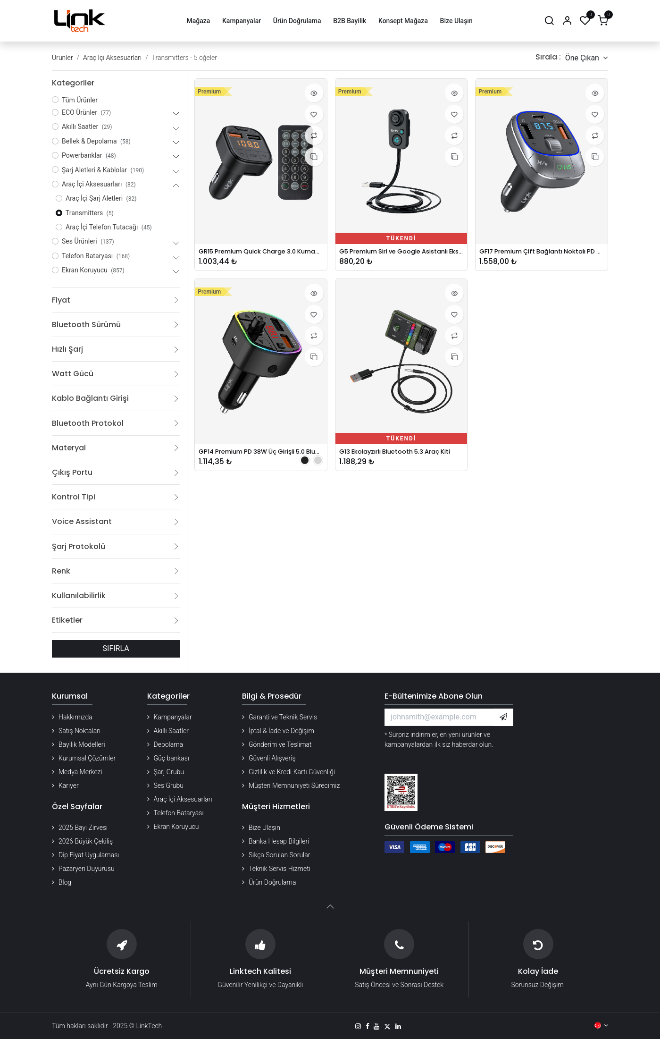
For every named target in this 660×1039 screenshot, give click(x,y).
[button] (586, 58)
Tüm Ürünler (80, 100)
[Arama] (549, 21)
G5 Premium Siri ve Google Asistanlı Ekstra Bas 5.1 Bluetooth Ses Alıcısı (401, 252)
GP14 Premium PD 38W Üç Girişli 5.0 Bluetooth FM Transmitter (261, 454)
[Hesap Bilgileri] (567, 21)
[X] (387, 1026)
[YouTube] (376, 1026)
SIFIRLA (116, 648)
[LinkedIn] (398, 1026)
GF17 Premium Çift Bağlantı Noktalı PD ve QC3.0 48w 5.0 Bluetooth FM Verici (541, 252)
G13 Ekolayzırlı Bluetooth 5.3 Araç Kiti (401, 454)
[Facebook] (367, 1026)
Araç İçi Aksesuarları (112, 57)
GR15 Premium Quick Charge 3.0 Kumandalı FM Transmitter (261, 252)
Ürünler (62, 57)
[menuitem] (198, 21)
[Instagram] (358, 1026)
